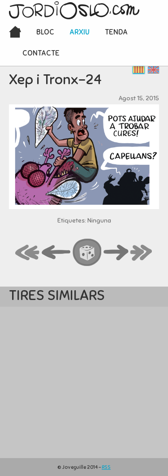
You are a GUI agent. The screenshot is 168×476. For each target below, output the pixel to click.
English (153, 69)
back (56, 253)
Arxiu (79, 32)
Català (138, 69)
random (87, 253)
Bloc (45, 32)
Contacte (41, 53)
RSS (106, 467)
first (27, 253)
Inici (15, 32)
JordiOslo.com (74, 10)
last (141, 253)
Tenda (116, 32)
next (116, 253)
